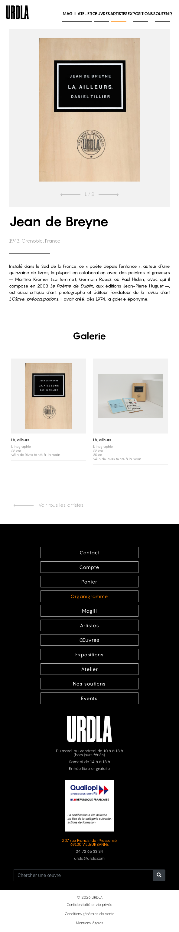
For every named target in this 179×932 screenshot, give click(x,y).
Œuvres (101, 13)
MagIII (89, 611)
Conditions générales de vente (90, 913)
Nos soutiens (89, 684)
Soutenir (162, 13)
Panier (89, 582)
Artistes (119, 13)
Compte (89, 567)
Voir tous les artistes (49, 505)
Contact (89, 552)
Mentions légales (89, 922)
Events (89, 698)
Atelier (84, 13)
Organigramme (89, 596)
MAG (69, 13)
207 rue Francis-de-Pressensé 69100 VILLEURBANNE (89, 842)
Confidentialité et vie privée (89, 904)
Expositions (140, 13)
